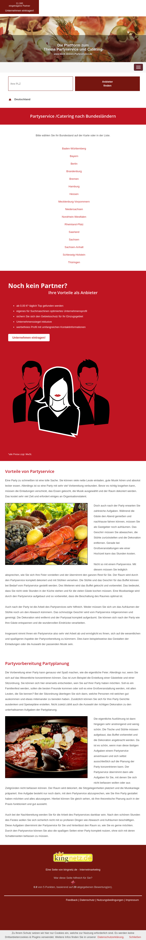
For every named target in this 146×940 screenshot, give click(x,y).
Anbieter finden (107, 83)
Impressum (132, 899)
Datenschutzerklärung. (111, 937)
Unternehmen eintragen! (29, 337)
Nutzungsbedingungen (110, 899)
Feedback (72, 899)
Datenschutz (87, 899)
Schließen (135, 937)
